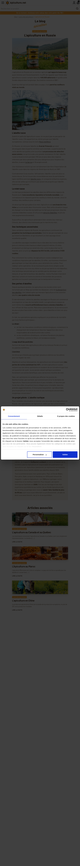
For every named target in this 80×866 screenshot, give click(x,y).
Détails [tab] (40, 416)
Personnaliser (39, 454)
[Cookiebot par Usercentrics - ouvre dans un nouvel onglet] (67, 409)
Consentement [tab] (14, 416)
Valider (65, 454)
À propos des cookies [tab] (66, 416)
